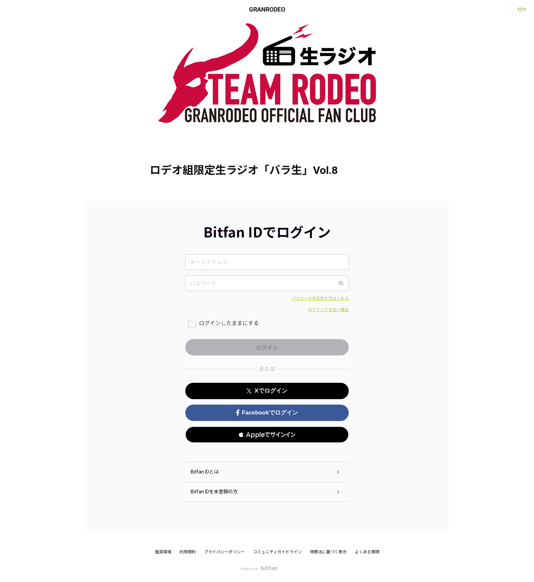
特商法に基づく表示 (328, 552)
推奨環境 (163, 552)
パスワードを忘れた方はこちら (320, 298)
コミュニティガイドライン (277, 552)
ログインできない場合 (328, 309)
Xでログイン (267, 391)
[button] (267, 434)
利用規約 (187, 552)
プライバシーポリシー (224, 552)
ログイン (513, 9)
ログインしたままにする (229, 323)
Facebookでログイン (267, 412)
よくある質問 (367, 552)
